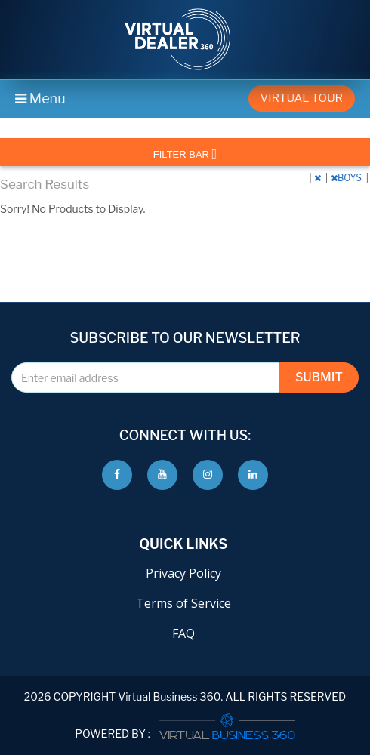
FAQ (183, 633)
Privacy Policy (183, 573)
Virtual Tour (302, 98)
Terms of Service (183, 603)
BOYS (347, 177)
